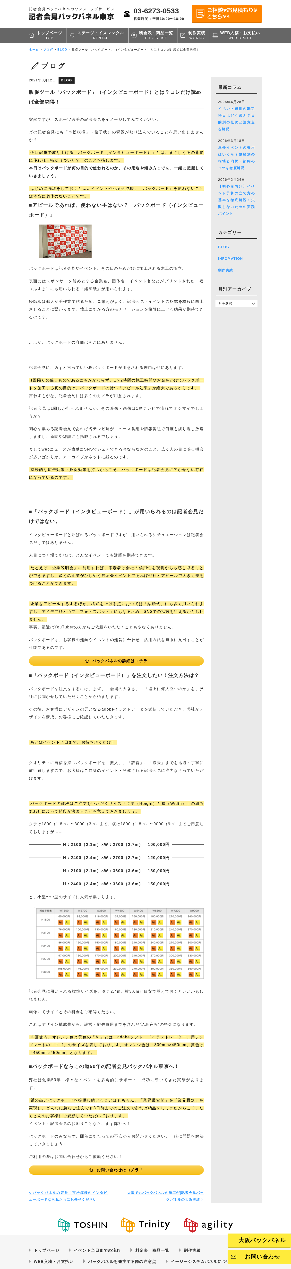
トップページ (49, 35)
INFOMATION (230, 259)
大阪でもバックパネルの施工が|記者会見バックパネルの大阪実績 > (165, 1196)
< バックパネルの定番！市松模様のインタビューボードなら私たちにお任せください (68, 1196)
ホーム (34, 49)
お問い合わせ (262, 1257)
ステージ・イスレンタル (100, 35)
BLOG (62, 49)
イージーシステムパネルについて (203, 1262)
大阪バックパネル (262, 1240)
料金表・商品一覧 (156, 35)
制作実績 (196, 35)
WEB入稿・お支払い (240, 35)
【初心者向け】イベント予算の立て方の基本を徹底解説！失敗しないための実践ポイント (236, 200)
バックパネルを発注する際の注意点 (122, 1262)
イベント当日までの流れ (97, 1250)
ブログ (48, 49)
